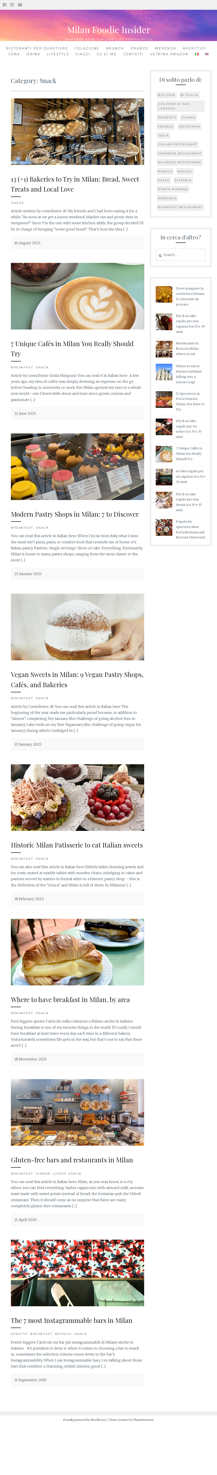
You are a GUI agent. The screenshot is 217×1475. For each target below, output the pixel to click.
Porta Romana (173, 189)
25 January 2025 (28, 584)
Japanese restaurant (180, 153)
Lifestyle (58, 54)
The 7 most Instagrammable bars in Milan (73, 1365)
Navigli (184, 171)
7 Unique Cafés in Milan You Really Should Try (70, 348)
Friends (166, 126)
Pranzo (140, 48)
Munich (165, 171)
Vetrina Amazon (169, 54)
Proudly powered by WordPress (84, 1470)
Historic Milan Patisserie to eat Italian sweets (76, 859)
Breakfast (22, 367)
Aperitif (19, 1384)
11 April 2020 (25, 1260)
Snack (17, 202)
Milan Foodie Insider (108, 28)
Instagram (189, 126)
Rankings (167, 198)
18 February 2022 (29, 919)
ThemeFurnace (143, 1470)
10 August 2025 (27, 243)
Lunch (59, 1214)
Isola (163, 135)
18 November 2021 (30, 1089)
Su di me (107, 54)
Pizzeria (183, 180)
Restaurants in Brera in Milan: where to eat (187, 348)
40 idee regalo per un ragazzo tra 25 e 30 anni (190, 476)
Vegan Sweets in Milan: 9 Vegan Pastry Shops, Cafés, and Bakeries (77, 689)
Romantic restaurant (180, 207)
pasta (164, 180)
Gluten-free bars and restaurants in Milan (73, 1194)
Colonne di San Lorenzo (174, 106)
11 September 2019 (30, 1430)
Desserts (167, 117)
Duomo (188, 117)
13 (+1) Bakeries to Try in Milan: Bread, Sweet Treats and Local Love (77, 183)
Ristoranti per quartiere (37, 48)
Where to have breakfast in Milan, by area (74, 1024)
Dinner (43, 1214)
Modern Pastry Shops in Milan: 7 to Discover (71, 518)
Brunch (115, 48)
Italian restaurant (177, 144)
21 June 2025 (25, 413)
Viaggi (83, 54)
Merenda (165, 48)
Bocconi (166, 95)
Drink (33, 54)
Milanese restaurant (179, 162)
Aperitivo (194, 48)
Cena (14, 54)
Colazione (87, 48)
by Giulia (190, 95)
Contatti (133, 54)
